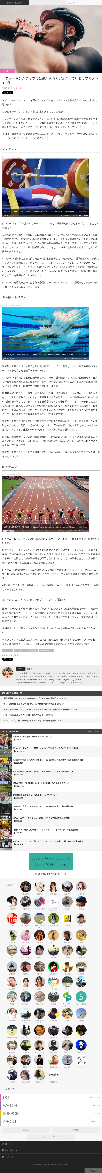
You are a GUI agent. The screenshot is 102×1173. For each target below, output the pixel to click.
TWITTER (8, 1156)
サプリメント (31, 650)
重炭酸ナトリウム (46, 650)
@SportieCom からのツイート (51, 874)
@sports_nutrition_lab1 (68, 679)
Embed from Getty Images (11, 157)
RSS (5, 1144)
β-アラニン (7, 650)
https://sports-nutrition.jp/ (71, 682)
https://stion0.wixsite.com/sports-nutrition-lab (34, 682)
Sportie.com (48, 1164)
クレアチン (19, 650)
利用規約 (75, 1130)
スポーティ (18, 88)
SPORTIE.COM (14, 2)
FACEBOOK (9, 1150)
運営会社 (26, 1130)
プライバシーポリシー (51, 1137)
